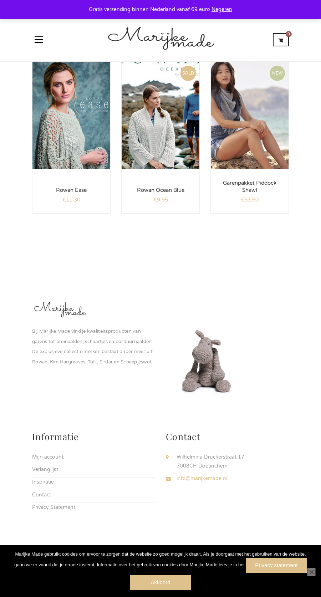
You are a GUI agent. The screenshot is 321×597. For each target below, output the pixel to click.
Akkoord (160, 582)
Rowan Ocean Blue (160, 190)
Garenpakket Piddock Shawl (249, 186)
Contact (41, 495)
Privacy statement (276, 565)
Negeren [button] (222, 9)
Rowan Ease (71, 190)
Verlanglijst (45, 469)
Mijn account (47, 457)
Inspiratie (43, 482)
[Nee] (311, 572)
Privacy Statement (53, 507)
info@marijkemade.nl (202, 478)
